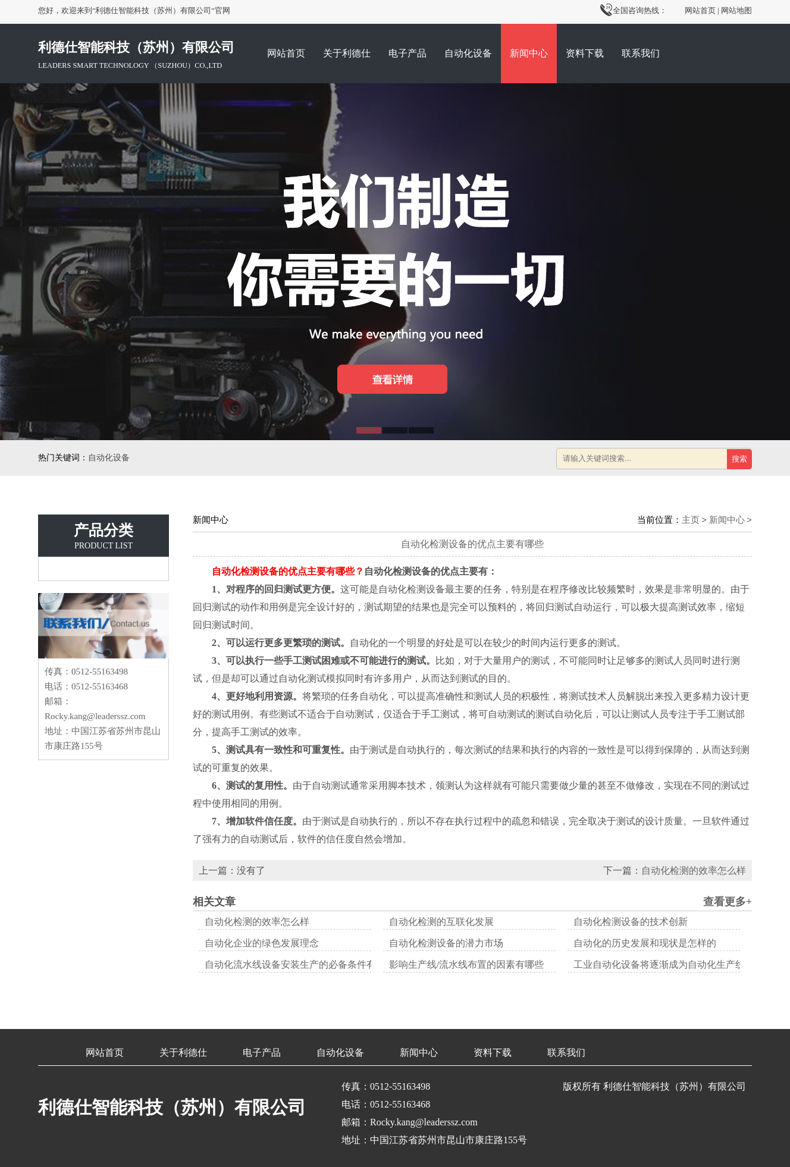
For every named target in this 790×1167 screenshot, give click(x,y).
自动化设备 (468, 53)
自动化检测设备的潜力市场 (446, 943)
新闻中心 (529, 53)
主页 (691, 520)
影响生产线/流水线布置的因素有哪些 (466, 964)
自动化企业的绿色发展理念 (262, 943)
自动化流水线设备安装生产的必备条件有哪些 (300, 964)
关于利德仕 (347, 53)
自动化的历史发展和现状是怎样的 (644, 943)
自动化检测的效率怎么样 (693, 870)
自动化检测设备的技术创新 (630, 922)
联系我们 (641, 53)
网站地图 (736, 10)
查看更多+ (727, 902)
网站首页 (700, 10)
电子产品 (407, 53)
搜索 (739, 458)
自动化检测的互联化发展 (441, 922)
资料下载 (585, 53)
